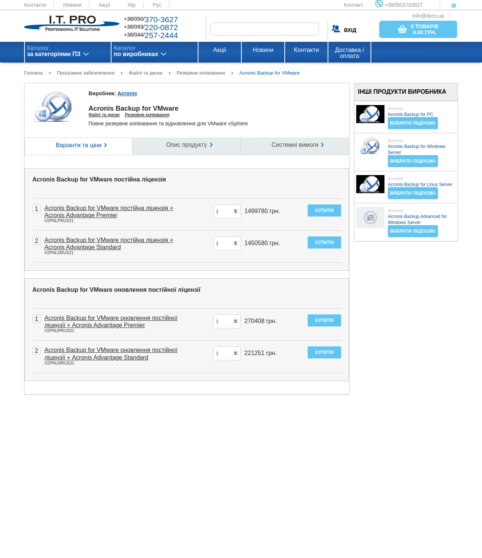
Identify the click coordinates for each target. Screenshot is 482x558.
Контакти (35, 5)
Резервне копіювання (147, 114)
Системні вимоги (295, 145)
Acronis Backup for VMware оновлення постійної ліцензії (116, 290)
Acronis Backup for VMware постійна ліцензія (99, 179)
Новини (72, 5)
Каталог (54, 51)
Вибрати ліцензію (413, 123)
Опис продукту (186, 145)
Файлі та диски (104, 114)
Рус (157, 5)
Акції (104, 5)
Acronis (127, 93)
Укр (131, 5)
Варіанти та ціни (78, 145)
